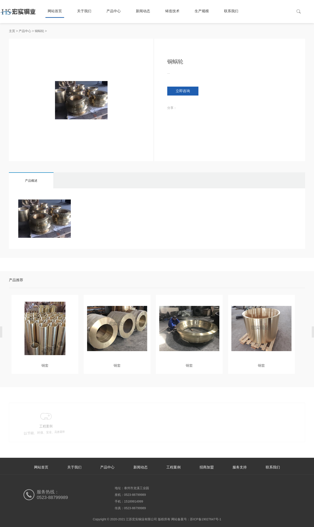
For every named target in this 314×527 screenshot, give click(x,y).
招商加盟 (207, 467)
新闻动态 (143, 11)
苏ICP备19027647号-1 (205, 519)
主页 (12, 31)
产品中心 (113, 11)
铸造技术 (172, 11)
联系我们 (231, 11)
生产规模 (202, 11)
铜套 (45, 365)
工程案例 (173, 467)
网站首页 (55, 11)
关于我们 (84, 11)
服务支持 (239, 467)
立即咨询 (183, 91)
